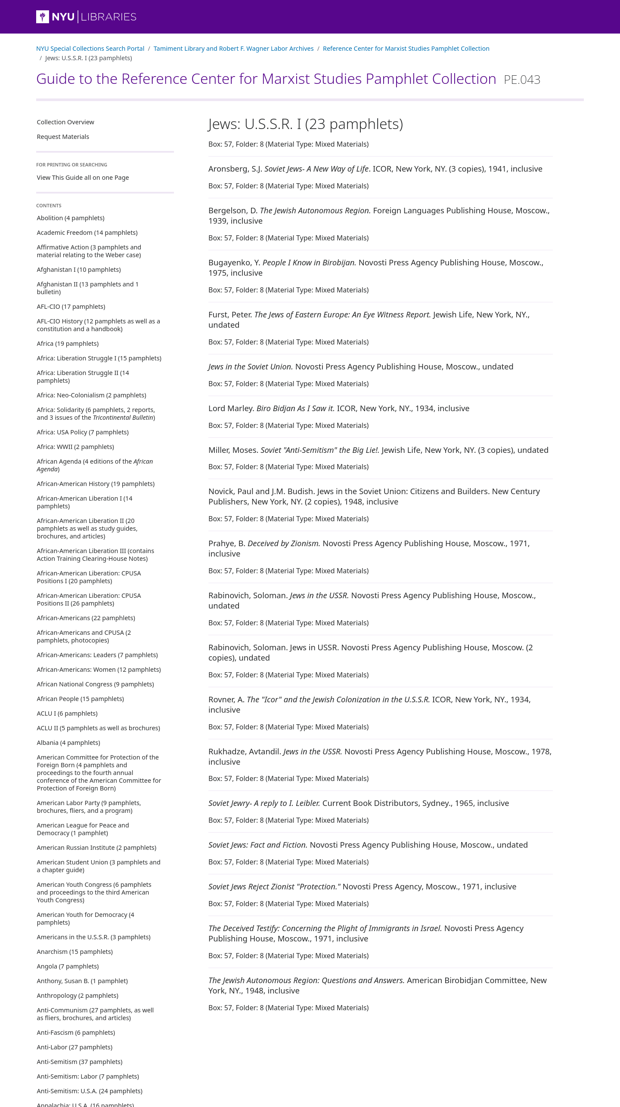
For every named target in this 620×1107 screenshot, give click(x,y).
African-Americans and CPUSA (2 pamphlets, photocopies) (84, 636)
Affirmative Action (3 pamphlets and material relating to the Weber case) (89, 251)
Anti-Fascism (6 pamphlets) (76, 1032)
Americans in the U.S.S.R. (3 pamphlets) (94, 937)
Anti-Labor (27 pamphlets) (74, 1047)
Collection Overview (65, 122)
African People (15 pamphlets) (80, 699)
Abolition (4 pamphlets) (71, 218)
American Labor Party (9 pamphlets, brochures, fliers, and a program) (89, 807)
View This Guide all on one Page (83, 177)
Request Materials (63, 136)
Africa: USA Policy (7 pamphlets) (83, 432)
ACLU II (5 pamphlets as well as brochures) (98, 728)
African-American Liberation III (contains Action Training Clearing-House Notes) (96, 555)
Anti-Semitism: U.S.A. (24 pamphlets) (90, 1091)
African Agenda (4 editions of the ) (95, 465)
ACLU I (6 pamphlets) (67, 713)
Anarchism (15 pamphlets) (75, 951)
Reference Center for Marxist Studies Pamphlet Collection (406, 48)
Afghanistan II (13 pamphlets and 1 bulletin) (88, 288)
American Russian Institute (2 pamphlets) (96, 847)
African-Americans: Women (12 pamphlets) (99, 669)
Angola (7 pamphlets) (68, 966)
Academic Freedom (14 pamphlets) (87, 232)
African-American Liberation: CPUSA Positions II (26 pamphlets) (89, 599)
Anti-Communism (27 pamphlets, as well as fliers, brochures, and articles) (95, 1014)
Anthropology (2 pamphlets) (77, 995)
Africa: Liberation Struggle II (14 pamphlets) (83, 376)
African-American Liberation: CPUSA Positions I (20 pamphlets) (89, 577)
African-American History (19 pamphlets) (96, 484)
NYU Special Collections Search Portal (90, 48)
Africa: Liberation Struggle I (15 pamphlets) (99, 358)
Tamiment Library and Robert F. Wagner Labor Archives (234, 48)
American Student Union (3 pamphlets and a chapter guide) (99, 866)
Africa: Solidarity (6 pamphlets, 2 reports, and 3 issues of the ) (96, 413)
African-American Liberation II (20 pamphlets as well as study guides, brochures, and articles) (87, 528)
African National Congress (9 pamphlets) (95, 684)
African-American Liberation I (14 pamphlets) (85, 502)
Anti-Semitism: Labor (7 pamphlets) (88, 1076)
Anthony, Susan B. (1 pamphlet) (82, 981)
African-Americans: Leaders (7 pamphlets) (97, 655)
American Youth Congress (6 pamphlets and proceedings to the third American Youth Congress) (94, 892)
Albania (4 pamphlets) (68, 742)
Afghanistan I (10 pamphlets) (79, 269)
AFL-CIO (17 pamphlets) (71, 306)
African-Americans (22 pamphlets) (86, 618)
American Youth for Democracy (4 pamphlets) (85, 918)
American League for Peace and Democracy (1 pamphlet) (83, 829)
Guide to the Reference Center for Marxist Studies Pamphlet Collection (288, 78)
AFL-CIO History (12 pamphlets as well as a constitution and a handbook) (98, 325)
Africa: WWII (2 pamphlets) (75, 447)
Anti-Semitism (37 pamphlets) (80, 1062)
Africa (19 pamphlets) (68, 343)
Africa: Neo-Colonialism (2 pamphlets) (91, 395)
